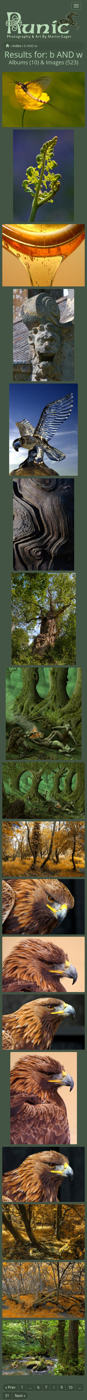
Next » (20, 1395)
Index (17, 46)
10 (70, 1387)
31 (7, 1395)
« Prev (10, 1387)
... (30, 1387)
